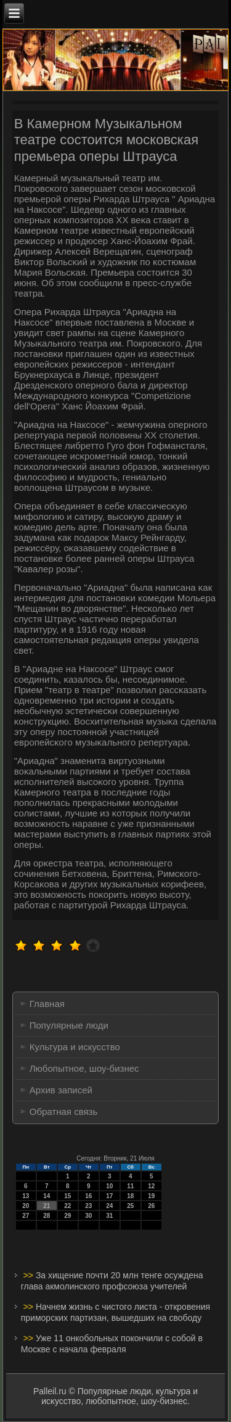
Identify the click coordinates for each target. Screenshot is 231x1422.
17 (109, 1196)
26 (151, 1205)
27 (25, 1215)
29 (67, 1215)
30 (88, 1215)
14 (46, 1196)
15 (67, 1196)
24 (109, 1205)
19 (151, 1196)
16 (88, 1196)
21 (46, 1205)
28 (46, 1215)
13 (25, 1196)
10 (109, 1186)
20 (25, 1205)
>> (29, 1275)
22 (67, 1205)
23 (88, 1205)
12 (151, 1186)
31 (109, 1215)
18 (130, 1196)
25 (130, 1205)
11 (130, 1186)
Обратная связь (64, 1111)
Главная (47, 1003)
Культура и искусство (75, 1047)
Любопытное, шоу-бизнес (84, 1068)
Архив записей (61, 1090)
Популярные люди (69, 1025)
